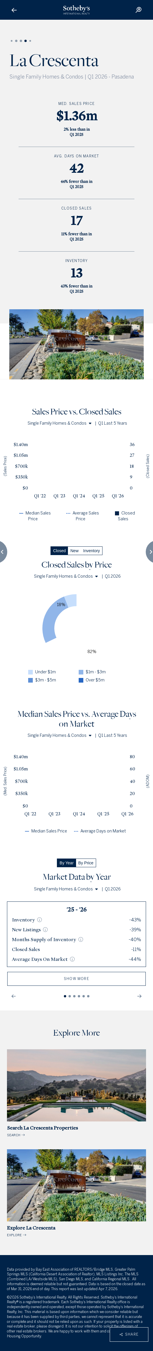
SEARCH (76, 1093)
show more (76, 979)
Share (129, 1334)
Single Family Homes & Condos (59, 423)
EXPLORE (76, 1193)
